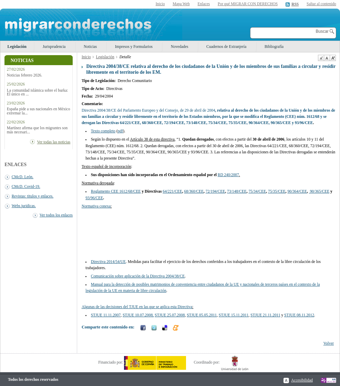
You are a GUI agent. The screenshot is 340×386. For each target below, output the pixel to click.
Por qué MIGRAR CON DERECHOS (248, 4)
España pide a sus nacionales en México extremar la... (38, 111)
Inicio (160, 4)
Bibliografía (274, 46)
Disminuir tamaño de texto (321, 58)
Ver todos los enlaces (56, 215)
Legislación (17, 46)
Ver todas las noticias (53, 142)
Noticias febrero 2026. (24, 75)
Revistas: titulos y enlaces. (32, 196)
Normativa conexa (96, 206)
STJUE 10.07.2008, (138, 315)
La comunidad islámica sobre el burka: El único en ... (37, 92)
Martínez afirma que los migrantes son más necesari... (37, 130)
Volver (328, 343)
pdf (120, 131)
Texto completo (103, 131)
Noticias (90, 46)
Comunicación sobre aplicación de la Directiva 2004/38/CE (138, 276)
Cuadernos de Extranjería (226, 46)
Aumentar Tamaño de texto (333, 58)
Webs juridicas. (24, 206)
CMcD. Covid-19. (26, 186)
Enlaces (204, 4)
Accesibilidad (302, 380)
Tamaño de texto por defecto (327, 58)
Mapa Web (181, 4)
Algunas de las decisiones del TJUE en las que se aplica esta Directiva (137, 307)
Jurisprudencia (54, 46)
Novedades (179, 46)
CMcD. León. (22, 177)
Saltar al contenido (321, 4)
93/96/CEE (94, 198)
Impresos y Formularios (134, 46)
